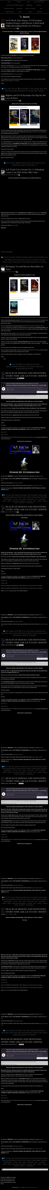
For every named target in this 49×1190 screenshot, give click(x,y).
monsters (4, 487)
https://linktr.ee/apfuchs (18, 469)
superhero (39, 487)
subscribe (6, 577)
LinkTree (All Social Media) (7, 238)
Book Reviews (19, 23)
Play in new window (12, 382)
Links (41, 23)
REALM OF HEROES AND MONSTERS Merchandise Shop (22, 423)
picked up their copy (18, 80)
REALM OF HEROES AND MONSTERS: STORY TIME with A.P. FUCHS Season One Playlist (21, 572)
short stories (29, 487)
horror (36, 485)
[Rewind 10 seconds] (7, 376)
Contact (29, 26)
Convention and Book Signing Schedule (14, 19)
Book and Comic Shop (39, 16)
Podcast (18, 16)
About (28, 16)
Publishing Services (10, 26)
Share (45, 378)
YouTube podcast (29, 489)
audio (20, 485)
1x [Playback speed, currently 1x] (10, 375)
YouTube (15, 384)
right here (41, 462)
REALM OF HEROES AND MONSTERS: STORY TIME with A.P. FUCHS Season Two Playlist (21, 574)
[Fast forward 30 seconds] (13, 376)
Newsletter (39, 26)
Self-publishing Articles (9, 23)
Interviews (39, 19)
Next (10, 1155)
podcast (9, 487)
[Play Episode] (3, 375)
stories (34, 487)
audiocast (24, 485)
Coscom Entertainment (17, 88)
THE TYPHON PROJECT (17, 156)
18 (7, 1155)
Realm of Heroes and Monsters (19, 487)
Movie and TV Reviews (30, 23)
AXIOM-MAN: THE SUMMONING (39, 146)
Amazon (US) (4, 418)
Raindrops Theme (34, 1173)
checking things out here (37, 471)
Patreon (7, 384)
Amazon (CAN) (4, 421)
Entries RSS (20, 1173)
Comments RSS (27, 1173)
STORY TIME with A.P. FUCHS (12, 95)
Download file (4, 382)
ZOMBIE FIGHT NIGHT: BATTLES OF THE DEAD (30, 306)
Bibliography (29, 19)
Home (9, 16)
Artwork (20, 26)
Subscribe (39, 378)
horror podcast (42, 485)
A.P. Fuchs (15, 485)
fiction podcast (31, 485)
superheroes (22, 489)
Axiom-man (13, 211)
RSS (11, 384)
